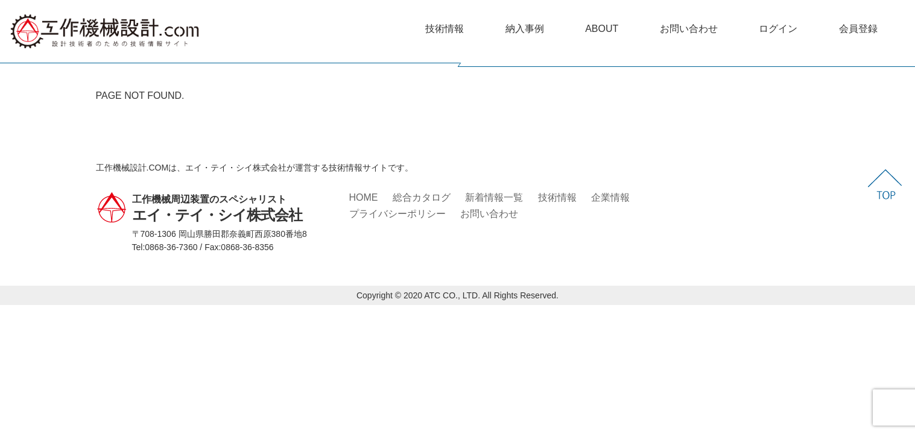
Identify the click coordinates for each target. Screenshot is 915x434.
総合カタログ (422, 197)
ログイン (778, 29)
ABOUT (601, 29)
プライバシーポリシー (397, 214)
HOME (363, 197)
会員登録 (858, 29)
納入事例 (524, 29)
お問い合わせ (689, 29)
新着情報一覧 (494, 197)
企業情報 (610, 197)
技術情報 (444, 29)
